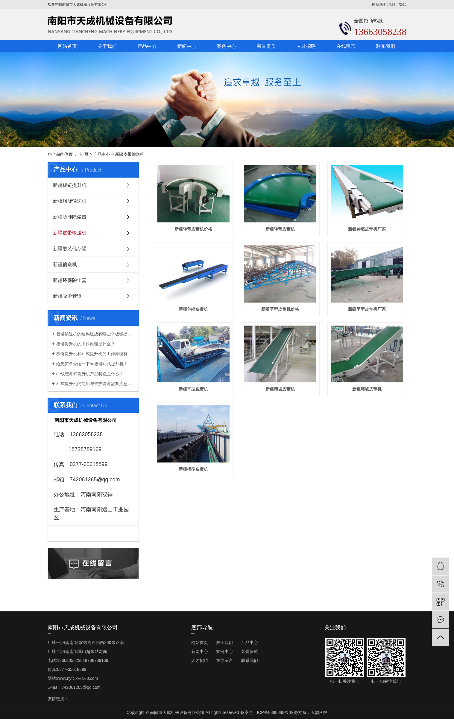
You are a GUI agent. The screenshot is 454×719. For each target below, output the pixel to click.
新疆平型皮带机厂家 (367, 309)
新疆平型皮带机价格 (280, 309)
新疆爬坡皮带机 (280, 389)
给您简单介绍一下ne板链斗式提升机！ (92, 363)
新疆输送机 (65, 264)
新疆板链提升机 (69, 185)
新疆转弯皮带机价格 (193, 229)
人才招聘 (306, 46)
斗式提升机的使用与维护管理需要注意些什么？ (95, 383)
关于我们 (107, 46)
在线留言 (346, 46)
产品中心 (147, 46)
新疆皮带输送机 (129, 154)
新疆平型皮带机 (193, 389)
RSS (392, 4)
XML (403, 4)
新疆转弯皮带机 (280, 229)
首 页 (84, 154)
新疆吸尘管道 (67, 296)
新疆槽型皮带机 (193, 469)
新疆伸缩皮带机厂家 (367, 229)
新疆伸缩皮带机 (193, 309)
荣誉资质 (266, 46)
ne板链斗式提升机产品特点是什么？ (90, 373)
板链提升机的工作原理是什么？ (85, 343)
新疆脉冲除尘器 (69, 216)
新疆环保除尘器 (69, 280)
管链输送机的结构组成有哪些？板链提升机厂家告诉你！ (95, 334)
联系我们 (385, 46)
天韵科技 (319, 712)
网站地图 (379, 4)
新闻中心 (186, 46)
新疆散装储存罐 (69, 248)
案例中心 (226, 46)
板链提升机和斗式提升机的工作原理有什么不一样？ (95, 353)
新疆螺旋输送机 (69, 201)
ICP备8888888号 (273, 712)
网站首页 (67, 46)
